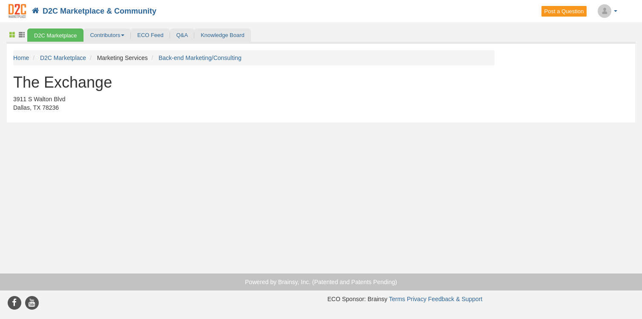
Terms (397, 299)
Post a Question (564, 11)
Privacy (416, 299)
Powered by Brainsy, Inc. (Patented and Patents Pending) (321, 282)
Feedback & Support (455, 299)
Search (632, 11)
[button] (107, 35)
